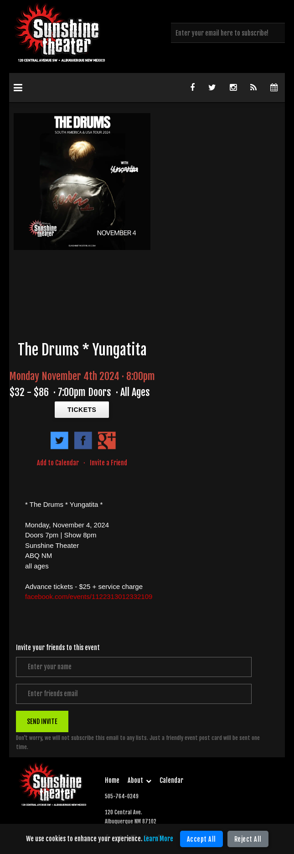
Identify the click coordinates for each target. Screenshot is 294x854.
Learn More (158, 839)
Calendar (171, 780)
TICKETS (81, 409)
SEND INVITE (42, 721)
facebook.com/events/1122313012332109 (88, 596)
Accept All (201, 839)
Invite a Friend (108, 463)
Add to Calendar (58, 463)
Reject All (248, 839)
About (139, 780)
